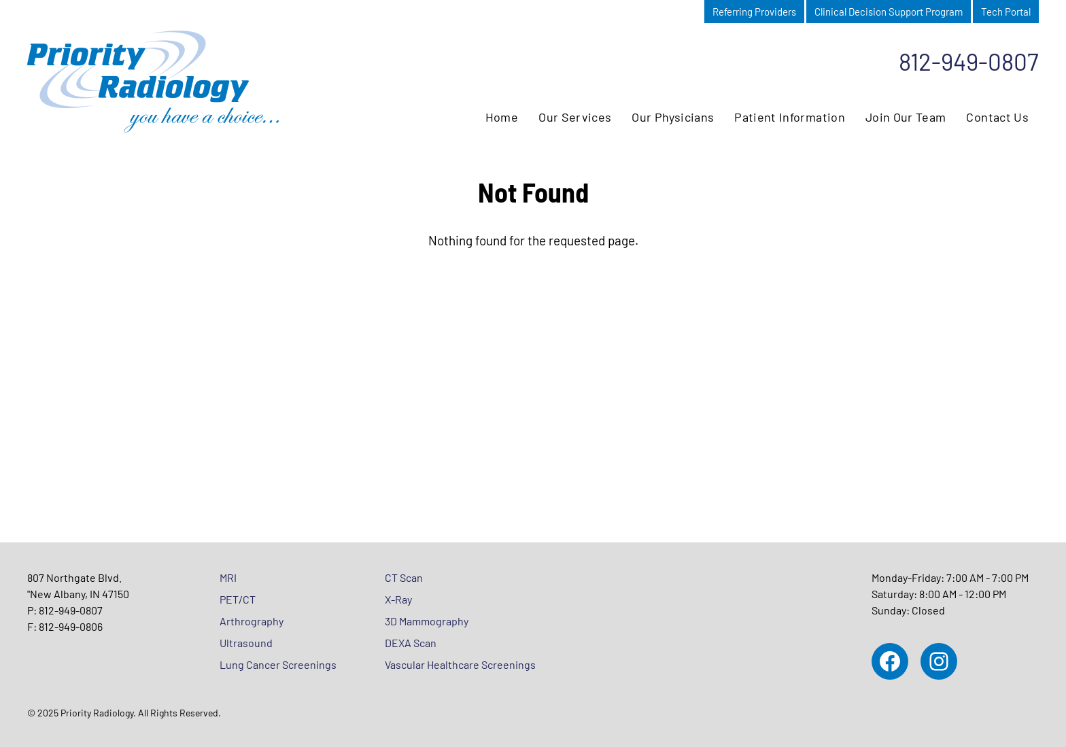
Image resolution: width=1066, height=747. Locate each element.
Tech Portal (1006, 11)
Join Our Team (905, 116)
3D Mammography (426, 620)
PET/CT (238, 599)
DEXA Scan (410, 642)
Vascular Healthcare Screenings (460, 664)
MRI (228, 577)
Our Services (574, 116)
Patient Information (789, 116)
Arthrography (251, 620)
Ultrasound (246, 642)
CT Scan (404, 577)
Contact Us (997, 116)
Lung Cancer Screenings (278, 664)
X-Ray (398, 599)
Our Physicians (673, 116)
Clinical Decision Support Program (888, 11)
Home (501, 116)
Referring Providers (754, 11)
